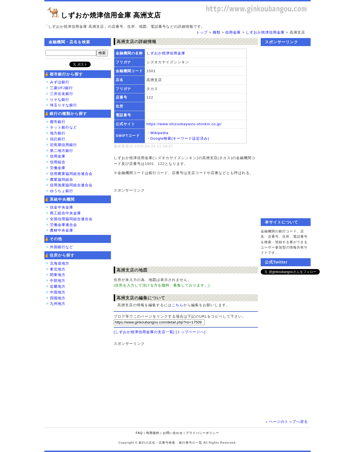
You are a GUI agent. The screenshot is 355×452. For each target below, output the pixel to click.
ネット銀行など (63, 127)
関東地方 (57, 275)
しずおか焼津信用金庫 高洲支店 (111, 15)
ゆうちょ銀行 (61, 191)
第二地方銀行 (61, 151)
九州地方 (57, 304)
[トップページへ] (191, 332)
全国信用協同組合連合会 (71, 219)
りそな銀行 (59, 99)
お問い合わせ (173, 433)
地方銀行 (57, 133)
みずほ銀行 (59, 82)
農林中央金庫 (61, 230)
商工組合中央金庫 (65, 213)
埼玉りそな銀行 (63, 105)
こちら (177, 305)
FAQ (139, 433)
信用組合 (57, 162)
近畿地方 (57, 286)
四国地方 (57, 298)
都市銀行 (57, 122)
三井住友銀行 (61, 94)
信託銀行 (57, 139)
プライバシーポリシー (202, 433)
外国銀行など (61, 247)
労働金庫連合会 (63, 225)
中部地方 (57, 280)
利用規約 (152, 433)
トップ (202, 32)
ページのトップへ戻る (288, 422)
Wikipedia (159, 133)
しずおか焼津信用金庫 (265, 32)
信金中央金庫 (61, 207)
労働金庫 (57, 168)
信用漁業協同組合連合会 (71, 185)
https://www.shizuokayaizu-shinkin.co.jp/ (184, 124)
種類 (216, 32)
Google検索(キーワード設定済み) (179, 138)
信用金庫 (233, 32)
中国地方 (57, 292)
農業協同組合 (61, 179)
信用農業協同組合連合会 (71, 174)
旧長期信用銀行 (63, 145)
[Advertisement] (183, 228)
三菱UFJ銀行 (61, 88)
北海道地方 (59, 263)
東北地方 (57, 269)
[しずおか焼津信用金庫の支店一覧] (144, 332)
